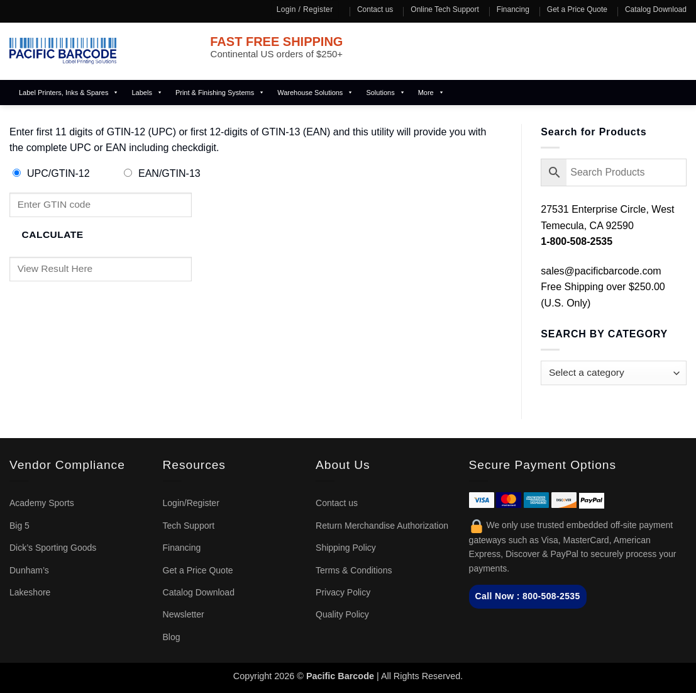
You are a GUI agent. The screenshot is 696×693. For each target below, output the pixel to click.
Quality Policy (342, 614)
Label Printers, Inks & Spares (69, 92)
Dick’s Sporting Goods (52, 548)
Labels (146, 92)
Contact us (375, 9)
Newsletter (183, 614)
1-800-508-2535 (576, 241)
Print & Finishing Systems (220, 92)
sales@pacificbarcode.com (601, 271)
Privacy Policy (343, 592)
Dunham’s (29, 570)
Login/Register (191, 503)
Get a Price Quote (577, 9)
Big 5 (19, 526)
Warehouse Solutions (315, 92)
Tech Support (189, 526)
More (431, 92)
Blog (171, 637)
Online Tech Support (445, 9)
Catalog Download (656, 9)
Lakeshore (29, 592)
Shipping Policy (346, 548)
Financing (513, 9)
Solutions (385, 92)
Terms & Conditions (354, 570)
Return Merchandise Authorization (382, 526)
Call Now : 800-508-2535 (527, 596)
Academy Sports (41, 503)
